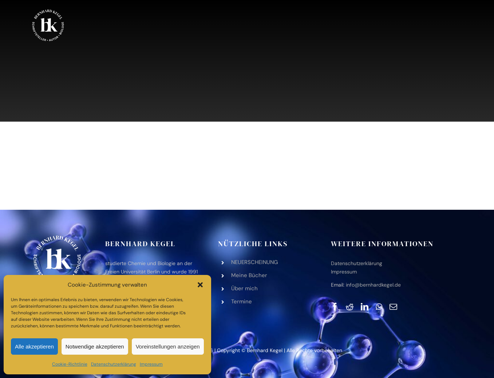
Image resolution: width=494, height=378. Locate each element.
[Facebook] (334, 306)
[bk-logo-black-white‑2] (48, 10)
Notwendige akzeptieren (95, 346)
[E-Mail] (393, 306)
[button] (200, 284)
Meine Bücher (249, 275)
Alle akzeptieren (34, 346)
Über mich (244, 288)
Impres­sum (151, 364)
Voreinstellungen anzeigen (168, 346)
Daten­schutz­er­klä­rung (113, 364)
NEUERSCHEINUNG (254, 262)
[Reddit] (349, 306)
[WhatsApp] (379, 306)
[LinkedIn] (364, 306)
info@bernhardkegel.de (373, 284)
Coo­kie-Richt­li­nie (69, 364)
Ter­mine (241, 301)
